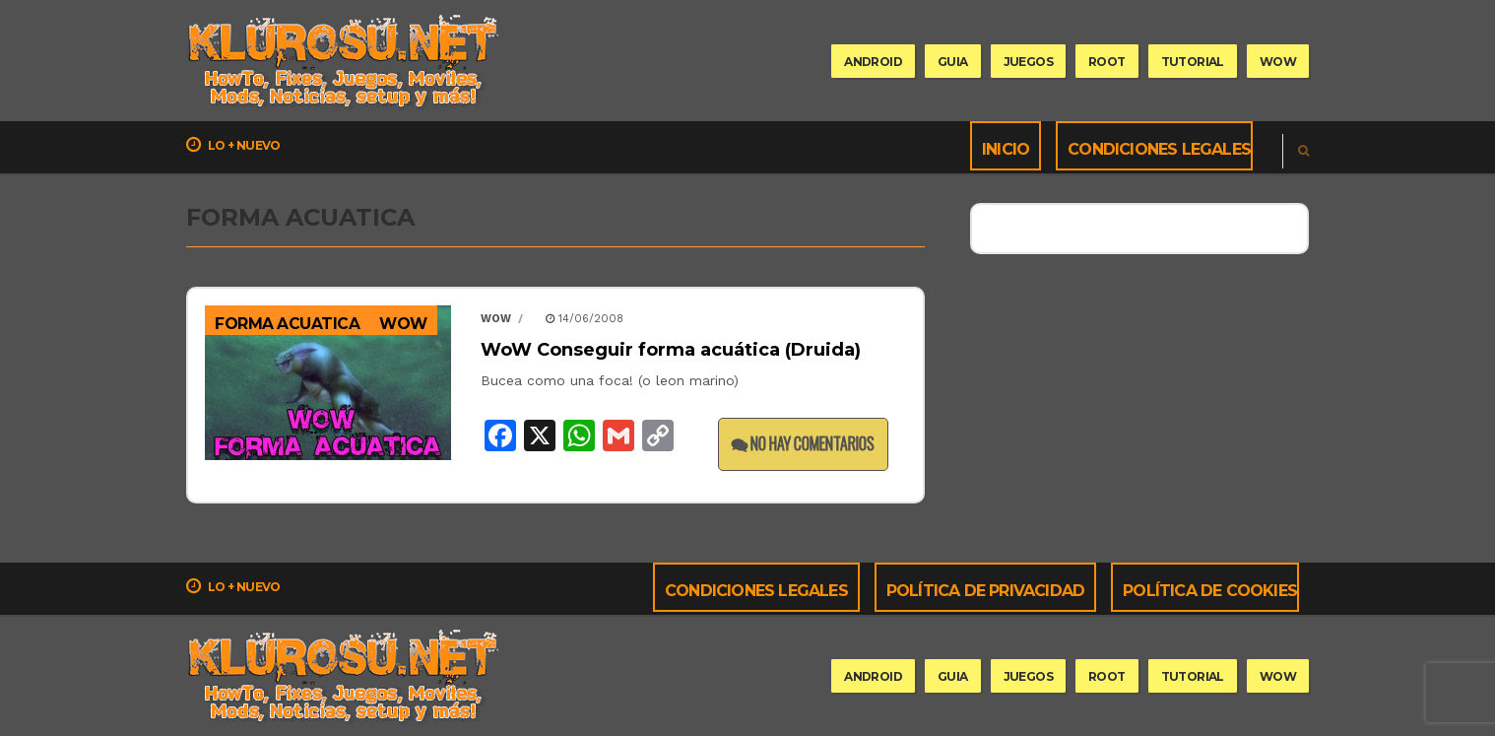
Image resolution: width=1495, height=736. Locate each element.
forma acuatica (287, 323)
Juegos (1028, 61)
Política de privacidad (985, 590)
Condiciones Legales (1159, 149)
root (1107, 61)
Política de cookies (1210, 590)
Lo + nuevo (233, 145)
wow (1278, 61)
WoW (403, 323)
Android (873, 61)
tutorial (1192, 61)
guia (953, 61)
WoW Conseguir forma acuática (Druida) (671, 350)
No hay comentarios (803, 443)
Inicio (1005, 149)
